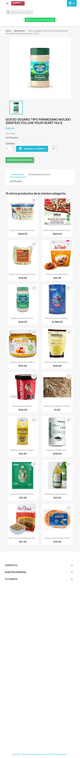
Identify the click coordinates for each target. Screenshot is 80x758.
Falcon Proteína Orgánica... (57, 318)
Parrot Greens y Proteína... (22, 494)
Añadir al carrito (32, 149)
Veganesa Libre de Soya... (23, 318)
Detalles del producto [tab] (39, 174)
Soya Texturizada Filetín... (57, 274)
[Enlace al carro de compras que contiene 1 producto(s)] (71, 3)
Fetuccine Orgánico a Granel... (57, 406)
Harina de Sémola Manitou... (57, 362)
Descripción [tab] (18, 174)
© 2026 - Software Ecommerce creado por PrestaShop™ (40, 754)
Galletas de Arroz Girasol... (22, 450)
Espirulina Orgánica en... (57, 450)
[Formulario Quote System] (40, 669)
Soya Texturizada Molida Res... (23, 538)
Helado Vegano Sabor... (22, 406)
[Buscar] (20, 12)
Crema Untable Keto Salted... (22, 362)
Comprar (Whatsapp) (19, 160)
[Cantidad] (9, 149)
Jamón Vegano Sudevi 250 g (57, 538)
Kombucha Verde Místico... (57, 494)
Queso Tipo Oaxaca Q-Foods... (23, 274)
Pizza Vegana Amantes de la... (57, 230)
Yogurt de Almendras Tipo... (23, 230)
